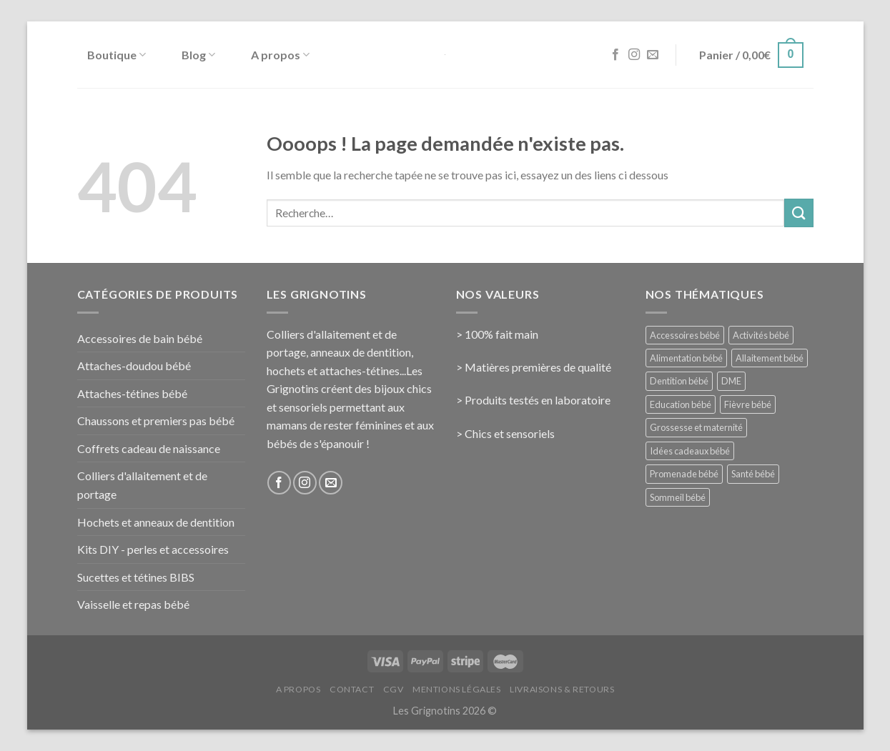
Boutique (116, 55)
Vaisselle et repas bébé (133, 604)
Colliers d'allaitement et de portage (142, 485)
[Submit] (798, 213)
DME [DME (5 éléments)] (731, 381)
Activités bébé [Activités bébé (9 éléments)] (761, 335)
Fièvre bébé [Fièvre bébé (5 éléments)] (747, 404)
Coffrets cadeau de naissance (148, 448)
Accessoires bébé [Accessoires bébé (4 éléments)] (685, 335)
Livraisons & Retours (562, 689)
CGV (393, 689)
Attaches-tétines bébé (132, 393)
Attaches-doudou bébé (134, 365)
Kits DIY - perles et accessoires (153, 549)
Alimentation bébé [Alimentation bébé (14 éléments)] (686, 358)
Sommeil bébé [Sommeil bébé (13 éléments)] (678, 497)
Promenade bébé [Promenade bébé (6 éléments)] (684, 473)
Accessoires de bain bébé (139, 338)
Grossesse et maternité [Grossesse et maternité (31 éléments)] (696, 427)
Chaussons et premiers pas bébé (155, 420)
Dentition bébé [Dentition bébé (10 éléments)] (679, 381)
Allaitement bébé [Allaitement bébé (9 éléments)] (770, 358)
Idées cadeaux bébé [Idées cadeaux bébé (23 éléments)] (690, 451)
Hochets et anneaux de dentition (155, 522)
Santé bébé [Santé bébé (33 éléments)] (753, 473)
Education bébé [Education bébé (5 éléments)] (680, 404)
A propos (280, 55)
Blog (198, 55)
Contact (352, 689)
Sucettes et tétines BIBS (135, 577)
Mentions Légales (456, 689)
